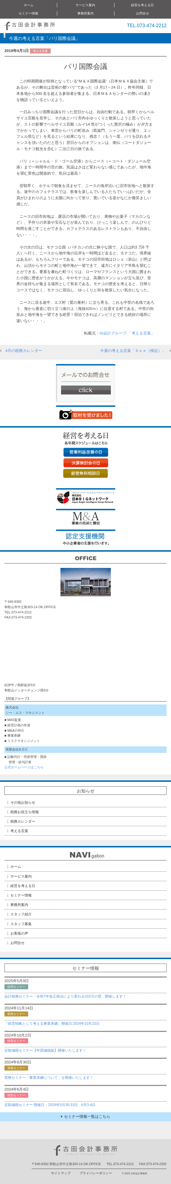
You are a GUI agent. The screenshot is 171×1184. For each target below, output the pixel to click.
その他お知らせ (22, 802)
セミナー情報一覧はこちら (85, 1116)
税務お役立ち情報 (24, 812)
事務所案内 (85, 13)
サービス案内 (85, 5)
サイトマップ (61, 1173)
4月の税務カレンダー (23, 350)
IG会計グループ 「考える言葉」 (127, 333)
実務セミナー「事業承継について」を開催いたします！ (48, 1078)
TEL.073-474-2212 (147, 25)
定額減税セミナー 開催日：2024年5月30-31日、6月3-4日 (49, 1105)
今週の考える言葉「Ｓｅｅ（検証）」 (133, 350)
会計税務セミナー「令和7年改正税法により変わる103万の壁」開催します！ (65, 996)
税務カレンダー (22, 821)
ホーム (28, 5)
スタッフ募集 (21, 924)
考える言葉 (19, 831)
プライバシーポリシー (95, 1173)
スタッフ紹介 (21, 914)
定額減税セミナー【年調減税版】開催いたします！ (45, 1050)
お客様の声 (19, 933)
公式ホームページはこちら (24, 767)
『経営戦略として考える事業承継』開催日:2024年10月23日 (52, 1023)
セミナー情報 (28, 13)
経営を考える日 (142, 5)
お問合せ (142, 13)
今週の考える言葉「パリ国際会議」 (44, 38)
